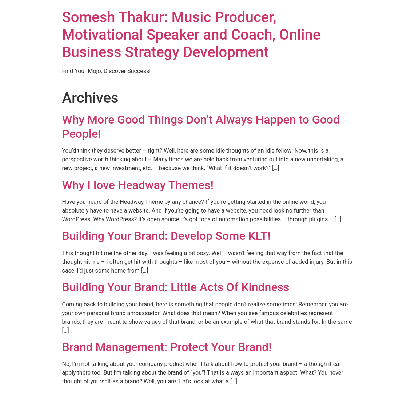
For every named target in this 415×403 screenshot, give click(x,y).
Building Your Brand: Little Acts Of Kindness (176, 287)
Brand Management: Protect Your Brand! (167, 347)
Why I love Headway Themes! (138, 185)
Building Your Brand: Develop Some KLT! (166, 236)
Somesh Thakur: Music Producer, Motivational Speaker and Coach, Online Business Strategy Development (191, 35)
